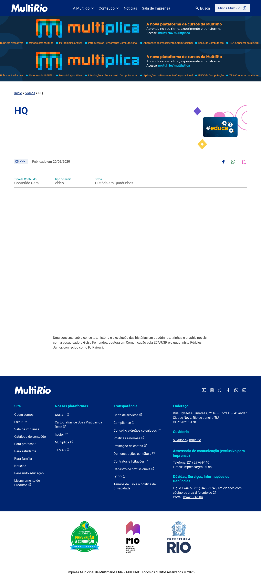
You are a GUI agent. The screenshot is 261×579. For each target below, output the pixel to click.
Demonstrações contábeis (134, 453)
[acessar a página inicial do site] (29, 8)
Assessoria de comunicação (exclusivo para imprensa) (209, 453)
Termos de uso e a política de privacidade (135, 486)
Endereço (180, 406)
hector (61, 434)
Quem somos (23, 415)
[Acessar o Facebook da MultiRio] (228, 390)
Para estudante (25, 451)
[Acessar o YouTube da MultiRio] (203, 390)
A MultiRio (83, 8)
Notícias (130, 8)
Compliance (124, 422)
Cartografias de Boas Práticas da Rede (78, 424)
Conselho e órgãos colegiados (137, 430)
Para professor (24, 444)
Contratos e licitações (131, 461)
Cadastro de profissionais (134, 469)
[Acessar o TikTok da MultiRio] (220, 390)
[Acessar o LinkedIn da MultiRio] (244, 390)
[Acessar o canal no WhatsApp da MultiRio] (236, 390)
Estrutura (20, 422)
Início (18, 93)
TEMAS (62, 450)
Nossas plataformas (71, 406)
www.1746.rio (193, 497)
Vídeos (30, 93)
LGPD (120, 477)
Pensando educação (29, 473)
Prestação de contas (130, 446)
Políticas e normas (129, 438)
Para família (23, 459)
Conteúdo (109, 8)
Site (17, 406)
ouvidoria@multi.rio (187, 440)
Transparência (125, 406)
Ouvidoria (181, 432)
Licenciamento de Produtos (27, 483)
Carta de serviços (128, 415)
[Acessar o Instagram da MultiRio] (212, 390)
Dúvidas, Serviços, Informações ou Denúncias (201, 478)
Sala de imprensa (26, 429)
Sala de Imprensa (156, 8)
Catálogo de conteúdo (30, 437)
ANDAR (62, 415)
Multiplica (64, 442)
